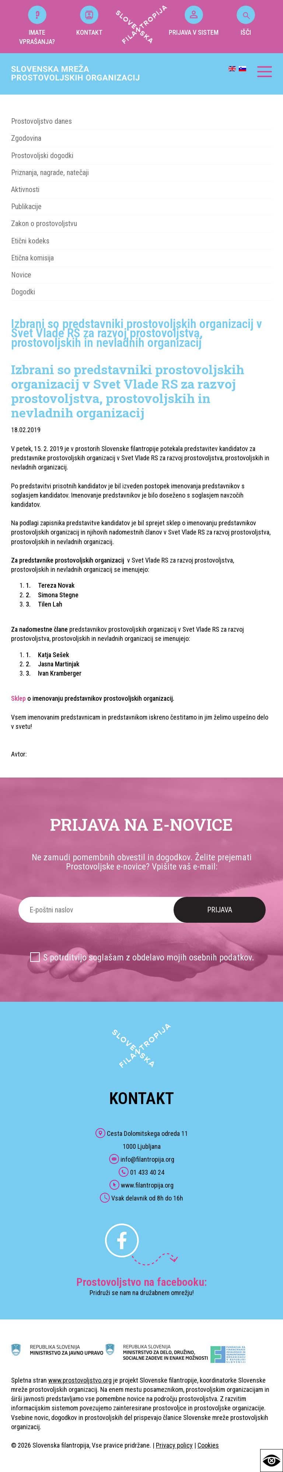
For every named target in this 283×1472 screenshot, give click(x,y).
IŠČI (246, 21)
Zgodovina (26, 138)
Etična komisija (32, 257)
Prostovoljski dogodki (42, 155)
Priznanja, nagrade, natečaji (50, 172)
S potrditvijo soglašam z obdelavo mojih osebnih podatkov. (148, 957)
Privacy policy (174, 1445)
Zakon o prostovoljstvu (44, 223)
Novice (21, 274)
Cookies (208, 1445)
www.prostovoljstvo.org (80, 1380)
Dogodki (23, 291)
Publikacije (26, 206)
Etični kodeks (30, 240)
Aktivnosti (25, 189)
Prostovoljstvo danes (41, 121)
